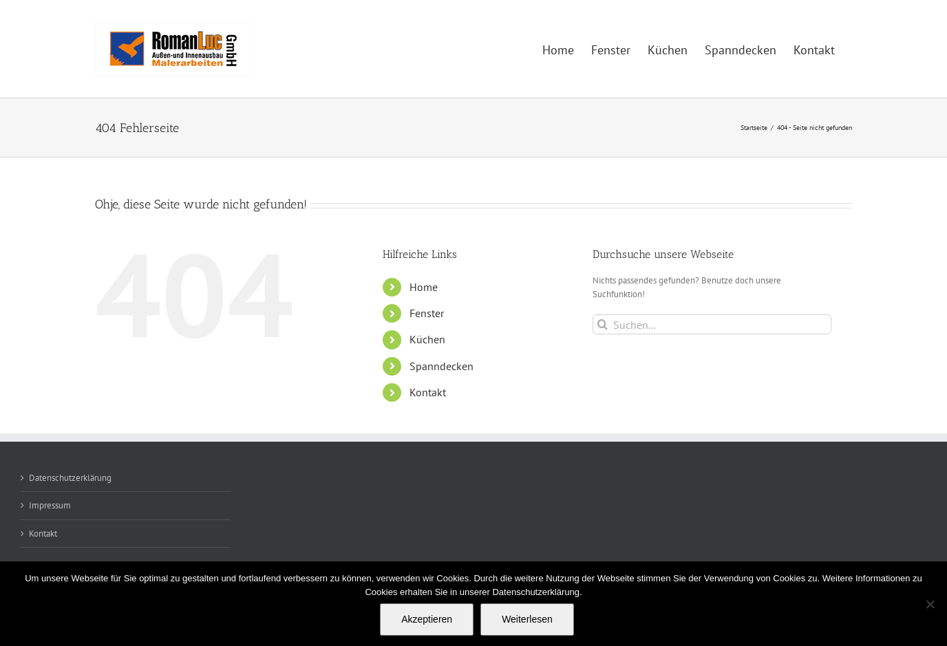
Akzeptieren (426, 619)
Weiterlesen (527, 619)
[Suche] (603, 324)
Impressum (50, 505)
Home (423, 287)
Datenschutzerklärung (70, 478)
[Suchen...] (712, 324)
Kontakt (427, 392)
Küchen (427, 339)
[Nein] (930, 604)
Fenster (426, 313)
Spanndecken (441, 366)
